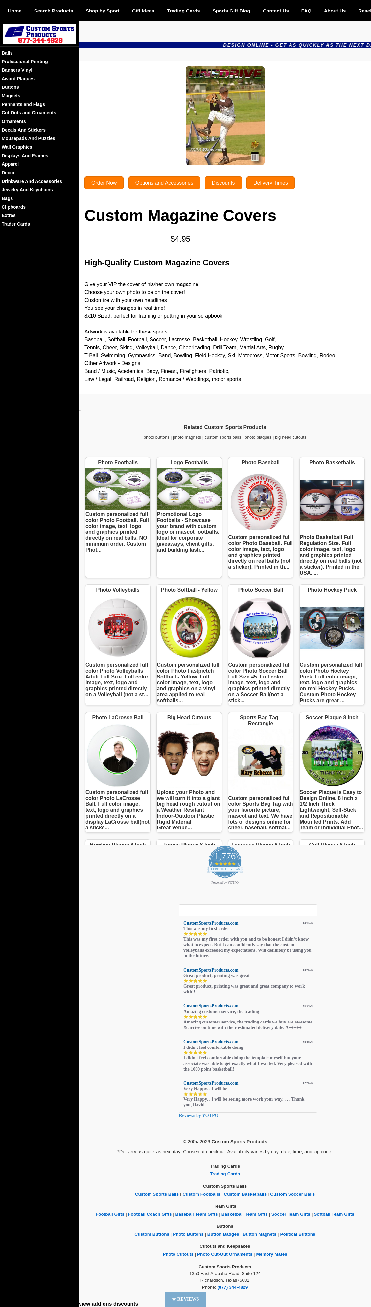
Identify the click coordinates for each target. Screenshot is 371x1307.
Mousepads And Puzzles (28, 138)
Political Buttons (297, 1234)
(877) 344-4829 (232, 1287)
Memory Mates (271, 1254)
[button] (185, 1299)
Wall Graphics (17, 147)
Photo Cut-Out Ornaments (224, 1254)
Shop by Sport (103, 10)
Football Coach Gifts (150, 1214)
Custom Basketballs (245, 1194)
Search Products (53, 10)
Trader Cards (16, 224)
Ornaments (14, 121)
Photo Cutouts (178, 1254)
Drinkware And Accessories (32, 181)
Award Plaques (18, 78)
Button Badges (223, 1234)
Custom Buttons (151, 1234)
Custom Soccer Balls (292, 1194)
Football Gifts (110, 1214)
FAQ (306, 10)
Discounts (223, 182)
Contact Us (276, 10)
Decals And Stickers (24, 130)
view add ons (95, 1304)
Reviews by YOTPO (199, 1115)
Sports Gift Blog (231, 10)
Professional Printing (25, 61)
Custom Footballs (201, 1194)
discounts (125, 1304)
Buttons (10, 87)
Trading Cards (183, 10)
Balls (7, 53)
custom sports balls (223, 437)
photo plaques (258, 437)
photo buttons (157, 437)
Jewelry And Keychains (27, 189)
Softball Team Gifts (334, 1214)
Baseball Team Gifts (196, 1214)
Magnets (11, 95)
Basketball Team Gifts (244, 1214)
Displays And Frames (25, 155)
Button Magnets (260, 1234)
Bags (7, 198)
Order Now (104, 182)
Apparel (10, 164)
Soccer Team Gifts (290, 1214)
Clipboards (14, 207)
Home (15, 10)
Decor (8, 172)
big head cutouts (290, 437)
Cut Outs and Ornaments (29, 112)
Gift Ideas (143, 10)
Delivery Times (270, 182)
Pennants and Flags (23, 104)
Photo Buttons (188, 1234)
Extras (9, 215)
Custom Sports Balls (157, 1194)
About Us (335, 10)
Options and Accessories (164, 182)
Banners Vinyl (17, 70)
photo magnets (187, 437)
